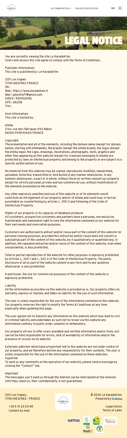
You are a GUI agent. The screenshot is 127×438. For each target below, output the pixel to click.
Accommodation (61, 8)
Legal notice (114, 407)
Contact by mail (17, 411)
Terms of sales (112, 410)
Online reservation (86, 8)
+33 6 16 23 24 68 (19, 407)
